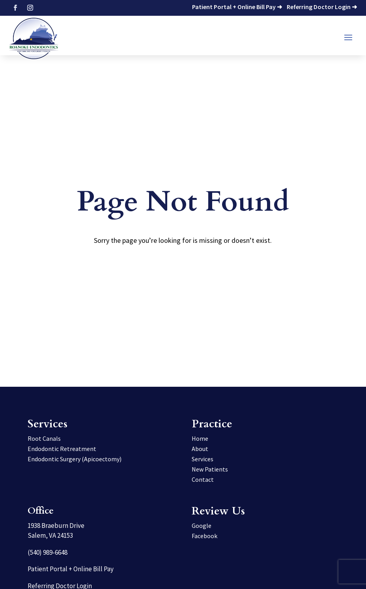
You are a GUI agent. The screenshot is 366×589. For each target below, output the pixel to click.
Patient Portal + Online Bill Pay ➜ (237, 7)
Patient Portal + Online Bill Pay (71, 569)
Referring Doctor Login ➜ (322, 7)
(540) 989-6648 (47, 552)
